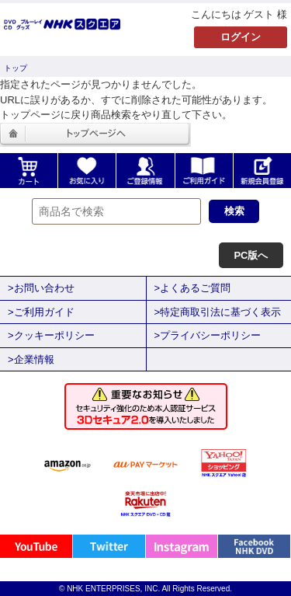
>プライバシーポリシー (208, 335)
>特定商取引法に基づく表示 (218, 312)
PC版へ (251, 255)
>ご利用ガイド (41, 312)
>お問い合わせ (41, 288)
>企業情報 (31, 359)
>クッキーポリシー (51, 335)
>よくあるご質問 (192, 288)
